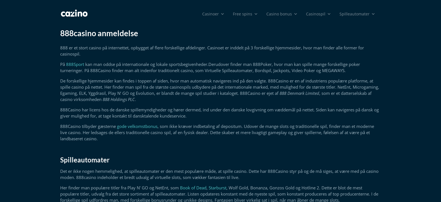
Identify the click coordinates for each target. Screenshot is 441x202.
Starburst (217, 187)
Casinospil (318, 14)
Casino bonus (282, 14)
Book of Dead (193, 187)
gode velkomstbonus (137, 126)
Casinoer (213, 14)
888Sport (75, 64)
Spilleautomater (357, 14)
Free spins (245, 14)
